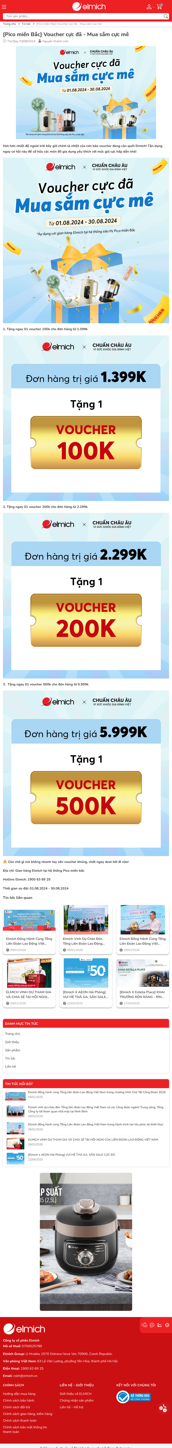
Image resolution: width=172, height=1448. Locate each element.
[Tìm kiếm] (166, 16)
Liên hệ (10, 1066)
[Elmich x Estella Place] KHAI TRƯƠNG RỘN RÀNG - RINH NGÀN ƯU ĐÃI (142, 994)
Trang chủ (12, 1033)
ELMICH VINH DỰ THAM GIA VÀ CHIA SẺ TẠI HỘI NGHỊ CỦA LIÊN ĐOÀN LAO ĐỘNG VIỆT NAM (28, 994)
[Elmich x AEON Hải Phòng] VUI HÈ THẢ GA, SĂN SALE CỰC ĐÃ (84, 994)
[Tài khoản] (150, 6)
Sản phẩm (12, 1050)
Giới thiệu (12, 1042)
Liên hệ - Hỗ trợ (71, 1407)
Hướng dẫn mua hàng (19, 1394)
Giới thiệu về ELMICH (76, 1394)
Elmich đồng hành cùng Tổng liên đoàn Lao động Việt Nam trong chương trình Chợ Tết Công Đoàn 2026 (29, 941)
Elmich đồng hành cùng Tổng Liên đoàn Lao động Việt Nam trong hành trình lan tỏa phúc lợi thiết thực (142, 941)
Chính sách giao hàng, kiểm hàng (27, 1414)
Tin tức (10, 1058)
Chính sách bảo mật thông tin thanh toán (25, 1429)
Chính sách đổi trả (16, 1407)
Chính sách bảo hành (18, 1400)
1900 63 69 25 (32, 1368)
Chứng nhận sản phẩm (77, 1400)
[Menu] (4, 6)
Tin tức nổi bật (19, 1084)
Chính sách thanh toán (19, 1420)
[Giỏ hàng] (159, 6)
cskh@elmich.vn (25, 1376)
